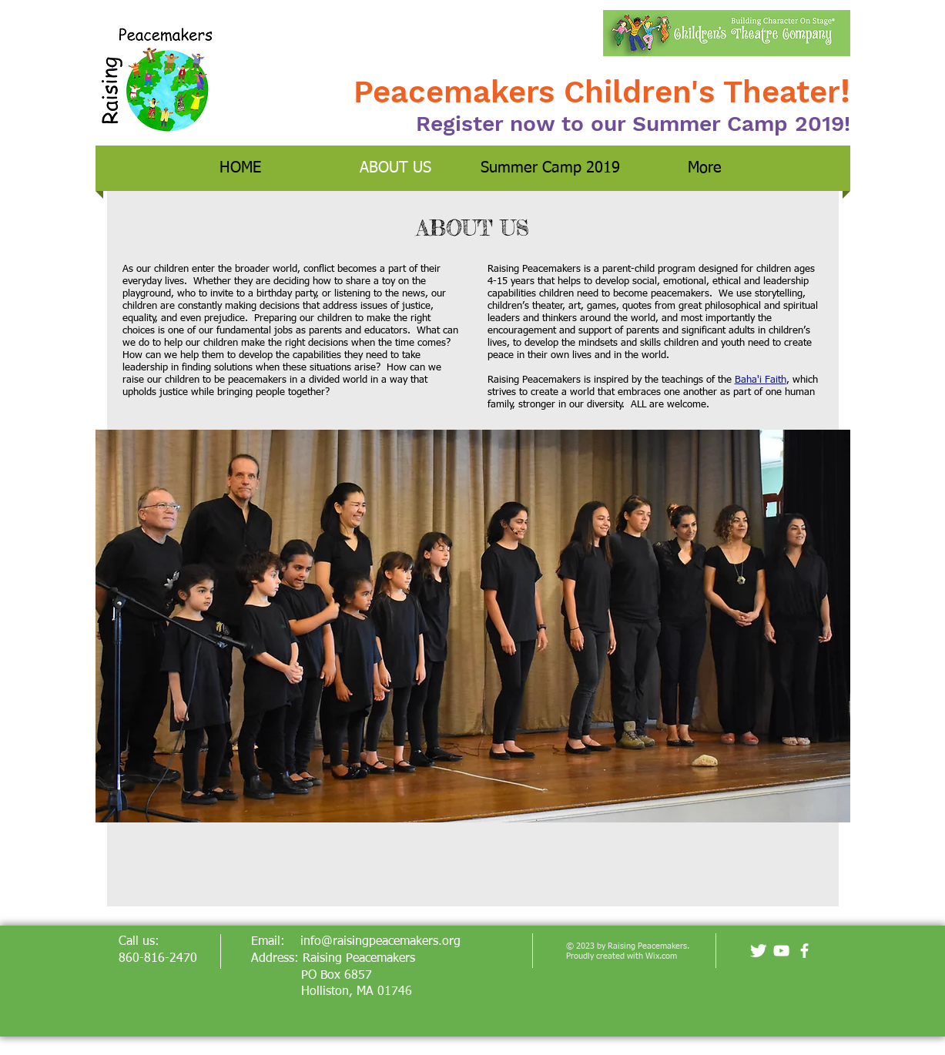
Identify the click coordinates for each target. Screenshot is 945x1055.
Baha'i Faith (760, 380)
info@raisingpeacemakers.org (380, 942)
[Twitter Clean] (758, 950)
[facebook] (804, 950)
